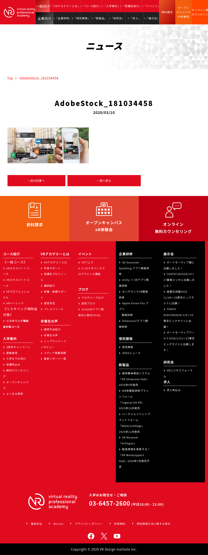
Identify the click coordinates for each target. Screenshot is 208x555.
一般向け (43, 6)
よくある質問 (14, 394)
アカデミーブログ (92, 298)
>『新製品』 (99, 18)
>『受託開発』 (81, 18)
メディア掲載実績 (55, 353)
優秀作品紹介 (52, 329)
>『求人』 (134, 18)
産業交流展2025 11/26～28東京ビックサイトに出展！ (179, 297)
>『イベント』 (151, 6)
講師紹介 (49, 286)
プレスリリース (53, 309)
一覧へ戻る (104, 181)
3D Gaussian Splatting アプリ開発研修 (134, 268)
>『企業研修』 (62, 18)
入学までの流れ (16, 358)
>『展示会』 (152, 18)
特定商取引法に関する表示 (153, 524)
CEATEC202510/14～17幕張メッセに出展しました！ (179, 280)
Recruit (58, 524)
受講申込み (13, 364)
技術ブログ (88, 303)
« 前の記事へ (36, 181)
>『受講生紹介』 (131, 6)
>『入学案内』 (111, 6)
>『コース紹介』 (91, 6)
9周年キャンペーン (18, 347)
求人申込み (174, 390)
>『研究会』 (117, 18)
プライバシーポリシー (89, 524)
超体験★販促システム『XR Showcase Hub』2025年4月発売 (134, 379)
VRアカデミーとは (55, 262)
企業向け (44, 18)
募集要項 (11, 353)
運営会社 (49, 303)
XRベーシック (15, 303)
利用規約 (119, 524)
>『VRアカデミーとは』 (65, 6)
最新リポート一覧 (55, 358)
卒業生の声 (51, 335)
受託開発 (127, 347)
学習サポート (52, 268)
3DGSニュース (131, 353)
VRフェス (87, 262)
